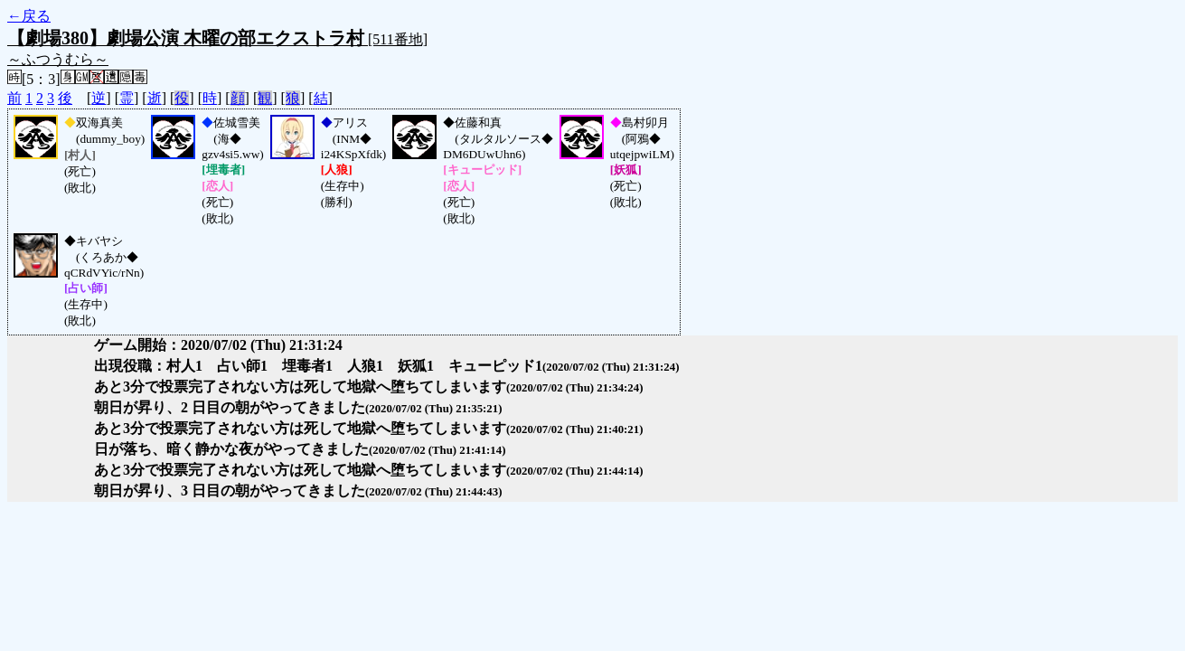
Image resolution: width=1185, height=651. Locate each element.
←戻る (29, 16)
